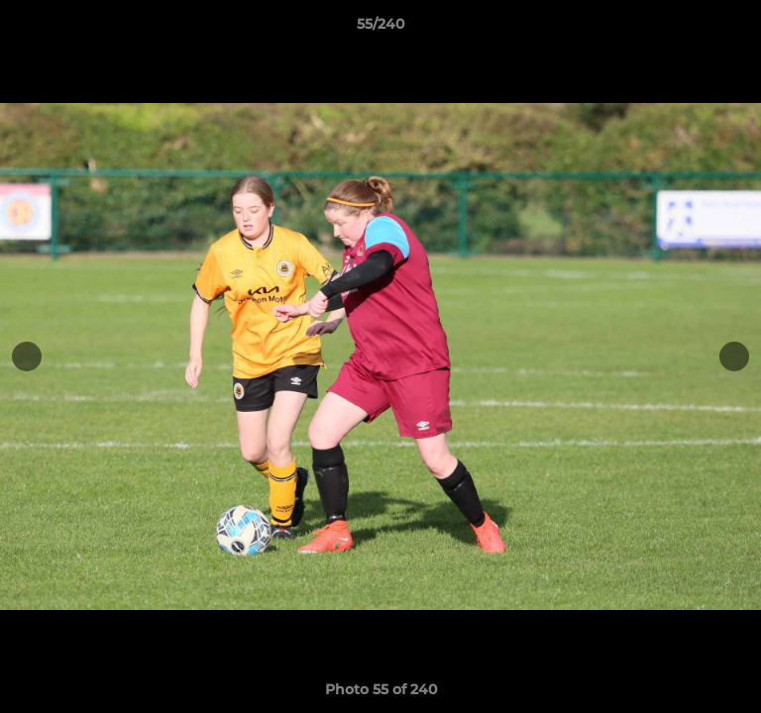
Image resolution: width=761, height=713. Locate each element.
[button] (737, 29)
